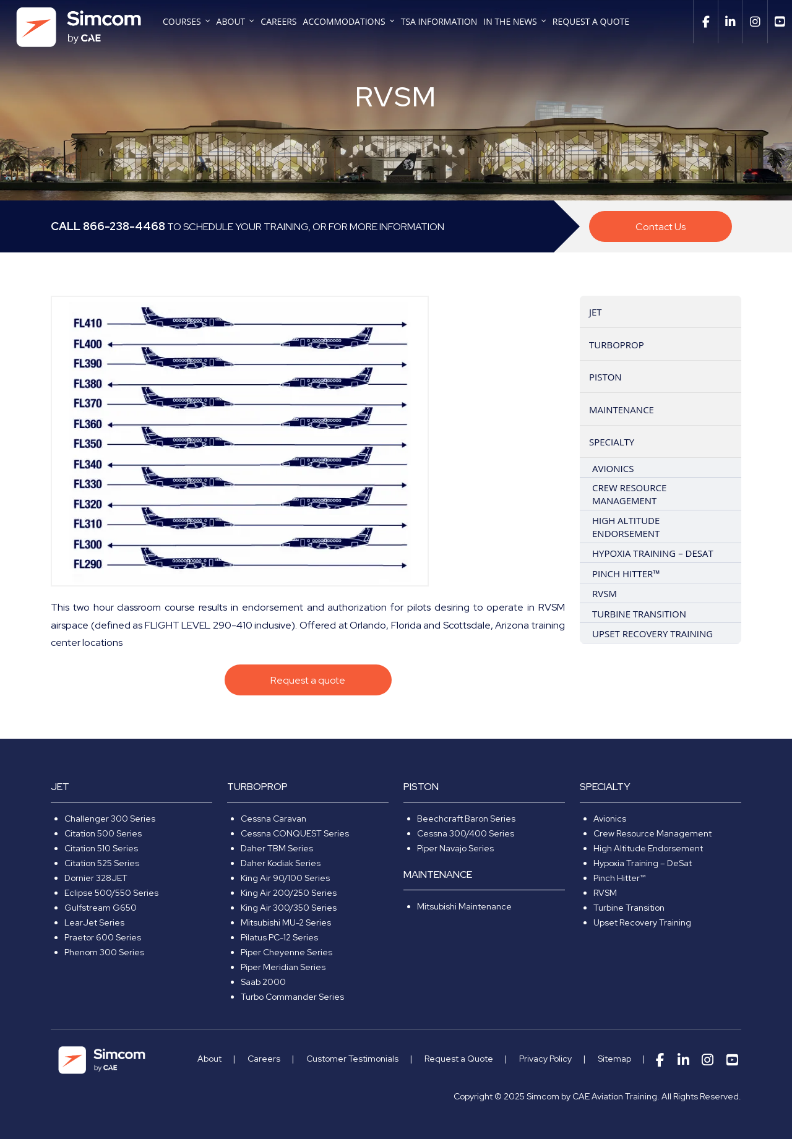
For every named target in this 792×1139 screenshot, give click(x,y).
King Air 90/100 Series (285, 877)
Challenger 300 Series (109, 818)
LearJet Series (94, 922)
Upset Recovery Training (642, 922)
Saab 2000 (263, 981)
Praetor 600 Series (102, 937)
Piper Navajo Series (455, 848)
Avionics (609, 818)
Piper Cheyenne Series (286, 952)
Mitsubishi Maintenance (464, 906)
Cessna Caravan (273, 818)
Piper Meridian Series (283, 967)
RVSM (605, 892)
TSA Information (439, 22)
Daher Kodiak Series (281, 863)
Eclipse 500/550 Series (111, 892)
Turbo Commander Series (292, 996)
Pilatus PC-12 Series (279, 937)
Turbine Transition (629, 907)
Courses (182, 22)
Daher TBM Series (277, 848)
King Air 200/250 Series (289, 892)
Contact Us (660, 226)
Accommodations (344, 22)
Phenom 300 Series (104, 952)
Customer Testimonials (352, 1058)
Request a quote (307, 680)
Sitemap (614, 1058)
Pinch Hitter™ (619, 877)
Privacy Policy (545, 1058)
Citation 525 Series (101, 863)
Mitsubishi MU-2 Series (286, 922)
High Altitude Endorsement (648, 848)
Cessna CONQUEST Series (295, 833)
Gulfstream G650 (100, 907)
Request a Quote (591, 22)
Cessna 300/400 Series (465, 833)
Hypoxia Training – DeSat (642, 863)
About (231, 22)
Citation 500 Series (103, 833)
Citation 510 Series (101, 848)
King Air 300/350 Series (289, 907)
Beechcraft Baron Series (466, 818)
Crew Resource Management (652, 833)
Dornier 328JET (95, 877)
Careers (278, 22)
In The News (509, 22)
